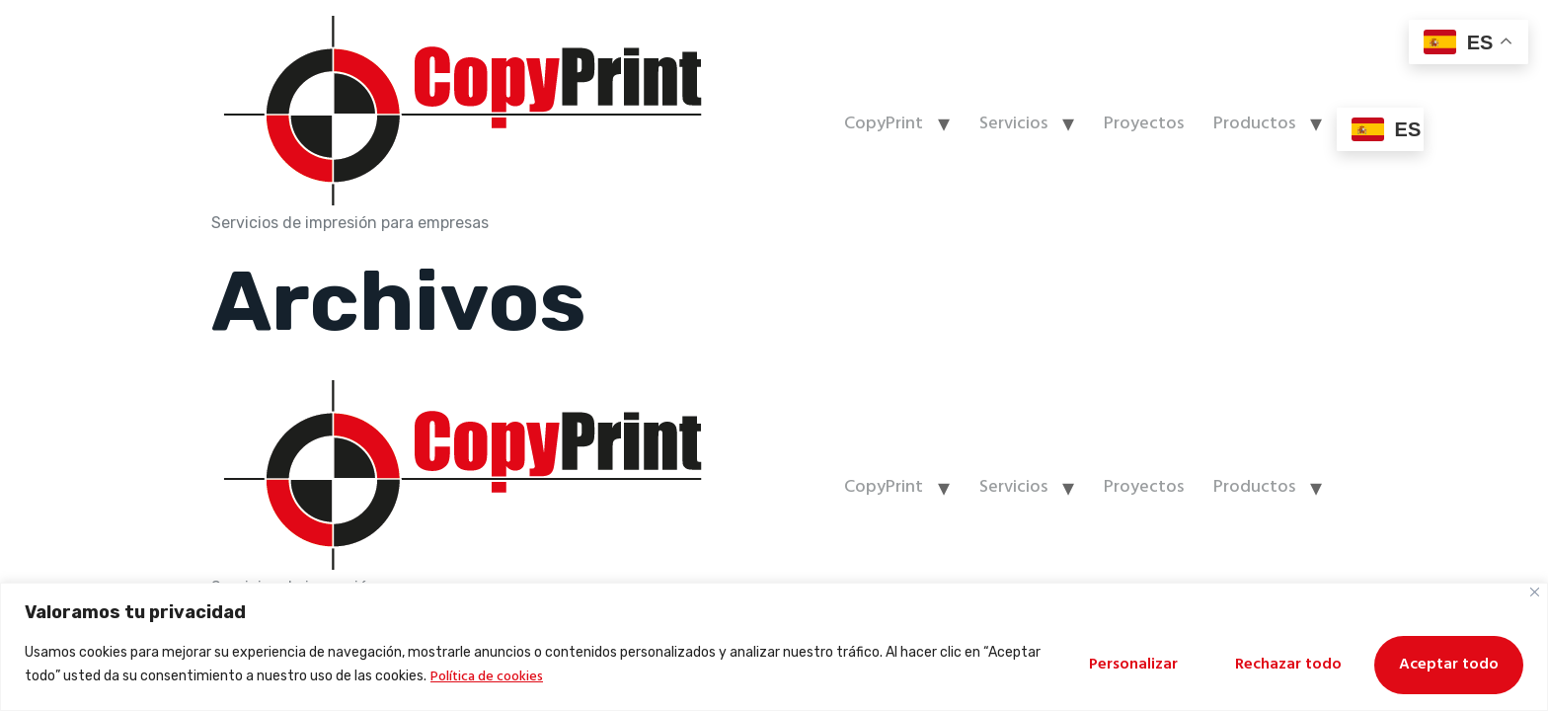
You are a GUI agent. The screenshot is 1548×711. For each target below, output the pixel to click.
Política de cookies (486, 677)
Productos (1254, 124)
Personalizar (1133, 664)
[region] (774, 647)
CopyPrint (883, 124)
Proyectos (1144, 124)
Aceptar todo (1449, 664)
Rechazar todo (1288, 664)
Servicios (1013, 124)
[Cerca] (1534, 592)
